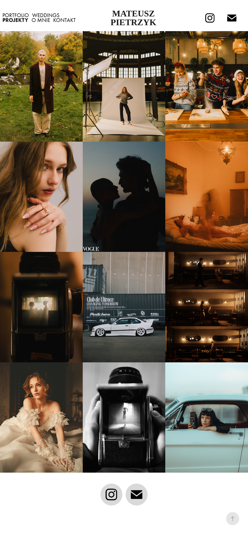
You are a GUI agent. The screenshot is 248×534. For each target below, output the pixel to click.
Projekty (15, 20)
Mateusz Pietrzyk (134, 18)
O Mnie (41, 20)
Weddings (46, 15)
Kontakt (64, 20)
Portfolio (15, 15)
